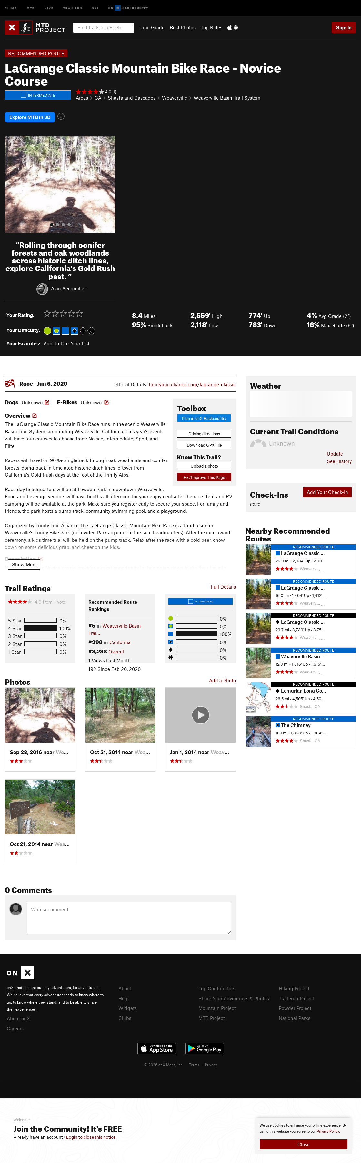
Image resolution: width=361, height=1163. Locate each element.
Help (123, 996)
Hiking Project (294, 986)
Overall (116, 649)
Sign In (344, 27)
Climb (11, 8)
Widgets (127, 1005)
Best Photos (183, 27)
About (125, 986)
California (120, 640)
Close (303, 1144)
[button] (11, 182)
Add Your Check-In (327, 490)
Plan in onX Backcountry (204, 416)
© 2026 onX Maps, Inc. (164, 1061)
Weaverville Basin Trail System (227, 98)
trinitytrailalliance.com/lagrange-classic (192, 382)
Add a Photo (222, 678)
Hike (49, 8)
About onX (18, 1016)
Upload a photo (204, 463)
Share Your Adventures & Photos (233, 996)
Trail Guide (152, 27)
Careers (15, 1025)
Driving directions (204, 431)
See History (339, 459)
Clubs (124, 1015)
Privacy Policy (328, 1131)
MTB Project (211, 1015)
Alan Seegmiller (68, 286)
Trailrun (72, 8)
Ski (95, 8)
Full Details (223, 584)
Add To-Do (55, 341)
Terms (194, 1061)
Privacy (211, 1061)
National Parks (294, 1015)
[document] (303, 1135)
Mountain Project (217, 1005)
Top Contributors (216, 986)
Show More (24, 562)
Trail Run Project (297, 996)
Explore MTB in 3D (30, 116)
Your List (80, 341)
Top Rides (211, 27)
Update (335, 452)
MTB (31, 8)
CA (98, 98)
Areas (82, 98)
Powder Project (295, 1005)
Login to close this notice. (91, 1137)
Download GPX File (204, 443)
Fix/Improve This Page (204, 475)
